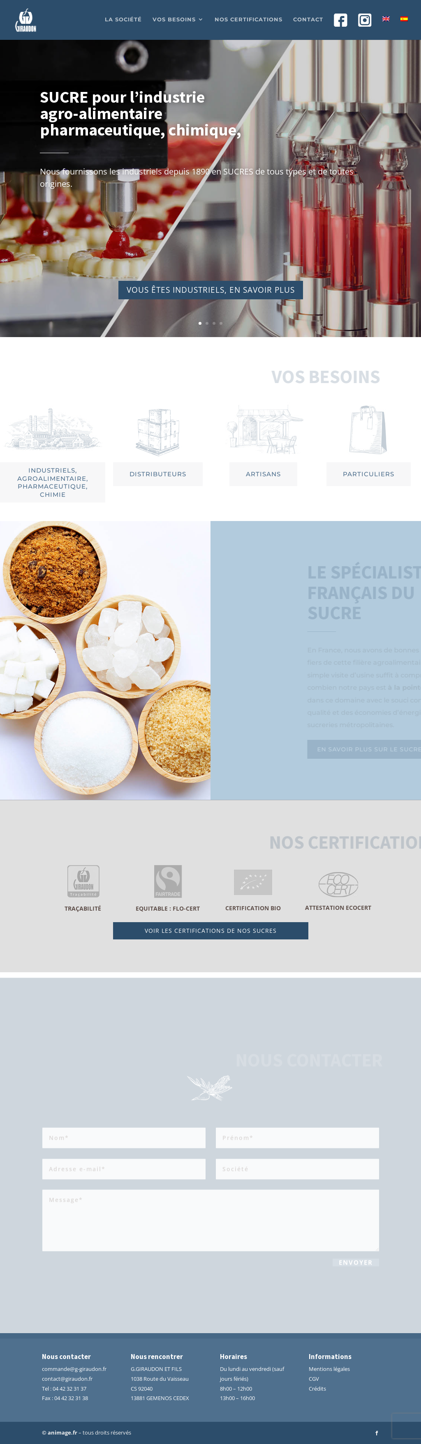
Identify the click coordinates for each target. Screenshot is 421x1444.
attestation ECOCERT (338, 907)
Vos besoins (174, 19)
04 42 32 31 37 (69, 1388)
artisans (263, 474)
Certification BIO (253, 908)
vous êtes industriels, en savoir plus (211, 293)
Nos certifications (248, 19)
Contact (308, 19)
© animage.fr (59, 1432)
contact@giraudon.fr (67, 1378)
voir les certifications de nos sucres (211, 930)
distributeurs (158, 474)
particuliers (368, 474)
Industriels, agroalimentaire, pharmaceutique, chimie (52, 482)
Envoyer (356, 1264)
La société (123, 19)
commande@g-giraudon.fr (74, 1369)
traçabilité (83, 908)
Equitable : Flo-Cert (168, 908)
